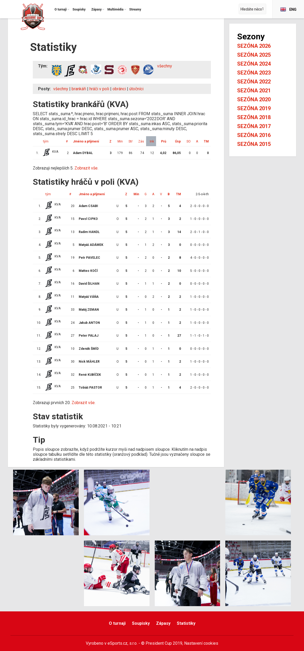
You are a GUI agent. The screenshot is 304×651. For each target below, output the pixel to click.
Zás (141, 141)
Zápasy (163, 623)
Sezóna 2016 (254, 135)
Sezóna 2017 (254, 126)
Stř (130, 141)
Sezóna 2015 (254, 144)
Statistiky (186, 623)
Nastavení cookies (201, 643)
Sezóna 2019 (254, 108)
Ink (152, 141)
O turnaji (117, 623)
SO (188, 141)
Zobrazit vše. (86, 168)
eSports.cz (117, 643)
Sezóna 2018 (254, 117)
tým (46, 141)
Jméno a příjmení (86, 141)
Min (120, 141)
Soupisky (141, 623)
